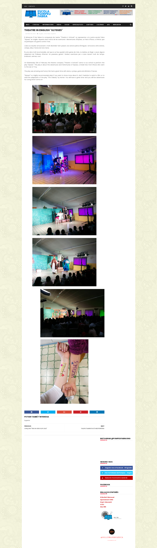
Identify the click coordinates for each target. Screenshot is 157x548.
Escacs (35, 479)
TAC (34, 535)
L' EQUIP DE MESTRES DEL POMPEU (120, 460)
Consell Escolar (47, 472)
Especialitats (78, 26)
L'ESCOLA (36, 26)
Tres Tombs (29, 539)
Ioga (53, 493)
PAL (43, 511)
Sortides (89, 26)
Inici (25, 7)
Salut (27, 532)
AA (49, 451)
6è (45, 451)
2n (29, 451)
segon (42, 532)
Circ (35, 468)
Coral (27, 475)
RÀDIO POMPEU (114, 469)
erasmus (28, 479)
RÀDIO (59, 26)
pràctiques (40, 521)
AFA (108, 26)
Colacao (41, 468)
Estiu (43, 482)
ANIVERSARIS (53, 454)
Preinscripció (50, 521)
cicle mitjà (47, 35)
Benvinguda (40, 458)
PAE (38, 511)
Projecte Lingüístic (31, 528)
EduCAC (49, 475)
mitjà (49, 504)
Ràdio (53, 528)
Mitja (43, 504)
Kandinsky (28, 497)
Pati (47, 511)
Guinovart (44, 486)
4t (37, 451)
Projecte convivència (31, 525)
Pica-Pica (34, 514)
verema (45, 539)
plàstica (47, 518)
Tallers (40, 535)
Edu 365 (103, 99)
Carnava (51, 461)
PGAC (27, 514)
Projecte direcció (46, 525)
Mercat (27, 504)
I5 (41, 490)
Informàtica (39, 493)
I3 (29, 490)
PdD (52, 511)
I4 (37, 490)
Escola (42, 479)
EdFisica (42, 475)
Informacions (47, 26)
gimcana (28, 486)
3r (33, 451)
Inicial (47, 493)
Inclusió (46, 490)
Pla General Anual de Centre (34, 518)
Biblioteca (50, 458)
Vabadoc (38, 539)
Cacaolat (35, 461)
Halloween (53, 486)
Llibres (41, 497)
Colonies (49, 468)
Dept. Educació (106, 95)
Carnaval (28, 465)
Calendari (44, 461)
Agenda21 (37, 454)
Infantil (54, 490)
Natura (40, 507)
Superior (53, 35)
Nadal (34, 507)
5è (41, 451)
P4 (30, 511)
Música (27, 507)
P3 (26, 511)
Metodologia (36, 504)
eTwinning (50, 482)
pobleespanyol (30, 521)
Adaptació (28, 454)
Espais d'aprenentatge (32, 482)
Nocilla (47, 507)
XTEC (102, 97)
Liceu (35, 497)
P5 (34, 511)
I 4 (26, 490)
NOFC (53, 507)
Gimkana (36, 486)
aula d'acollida (29, 458)
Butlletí (27, 461)
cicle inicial (47, 465)
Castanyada (37, 465)
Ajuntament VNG (106, 92)
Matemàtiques (30, 500)
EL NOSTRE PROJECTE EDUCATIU (120, 450)
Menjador (117, 26)
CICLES (67, 26)
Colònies (100, 26)
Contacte (32, 7)
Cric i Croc (34, 475)
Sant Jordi (34, 532)
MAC (47, 497)
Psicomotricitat (44, 528)
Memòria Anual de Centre (45, 500)
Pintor (41, 514)
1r (25, 451)
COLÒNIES (28, 472)
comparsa (37, 472)
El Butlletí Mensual (107, 90)
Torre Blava (48, 535)
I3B (34, 490)
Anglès (41, 35)
